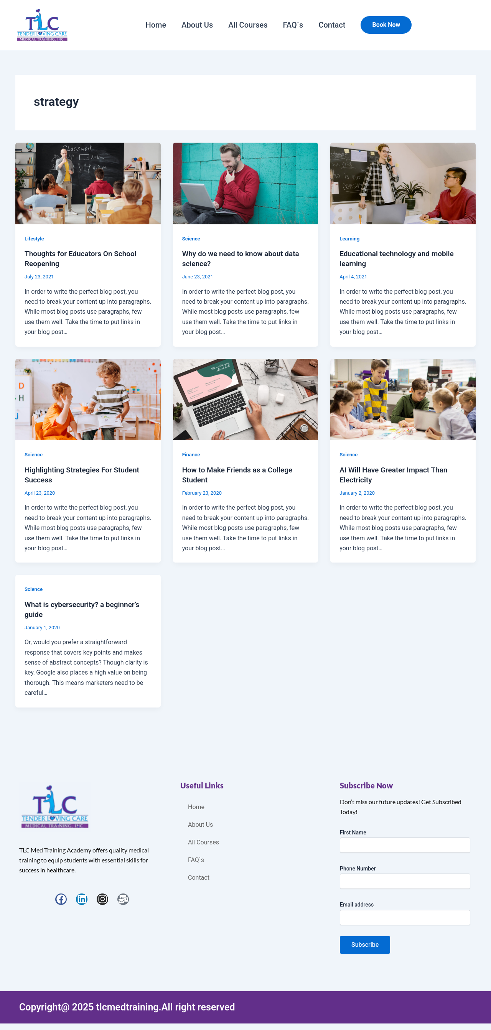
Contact (331, 25)
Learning (350, 238)
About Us (197, 25)
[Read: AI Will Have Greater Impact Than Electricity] (403, 398)
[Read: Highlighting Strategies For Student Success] (88, 398)
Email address (357, 903)
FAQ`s (293, 25)
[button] (386, 25)
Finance (191, 454)
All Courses (247, 25)
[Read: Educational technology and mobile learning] (403, 182)
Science (191, 238)
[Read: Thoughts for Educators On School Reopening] (88, 182)
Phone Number (358, 867)
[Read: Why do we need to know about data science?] (245, 182)
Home (156, 25)
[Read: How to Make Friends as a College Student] (245, 398)
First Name (353, 831)
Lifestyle (35, 238)
